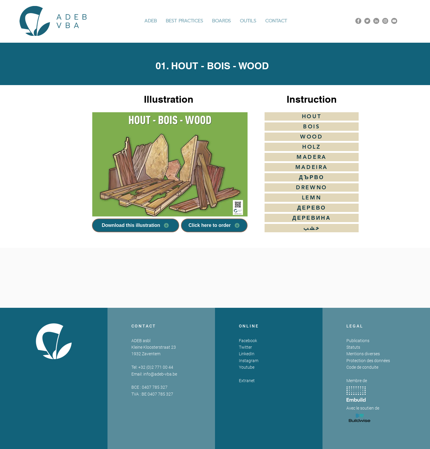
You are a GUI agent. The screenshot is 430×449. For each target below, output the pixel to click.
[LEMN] (312, 197)
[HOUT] (312, 116)
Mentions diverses (363, 353)
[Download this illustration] (135, 225)
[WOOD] (312, 137)
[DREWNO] (312, 187)
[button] (184, 20)
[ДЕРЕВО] (312, 208)
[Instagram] (385, 21)
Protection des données (368, 360)
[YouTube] (394, 21)
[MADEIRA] (312, 167)
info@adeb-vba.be (160, 374)
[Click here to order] (214, 225)
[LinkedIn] (376, 21)
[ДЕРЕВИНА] (312, 218)
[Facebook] (358, 21)
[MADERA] (312, 157)
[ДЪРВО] (312, 177)
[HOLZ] (312, 147)
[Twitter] (367, 21)
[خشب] (312, 228)
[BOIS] (312, 126)
